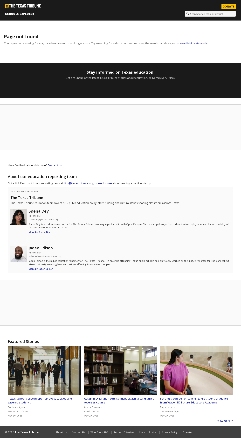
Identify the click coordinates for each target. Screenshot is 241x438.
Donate (187, 432)
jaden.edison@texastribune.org (45, 256)
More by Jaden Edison (41, 268)
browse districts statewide (191, 43)
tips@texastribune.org (78, 183)
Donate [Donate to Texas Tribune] (228, 6)
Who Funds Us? (99, 432)
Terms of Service (124, 432)
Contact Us (78, 432)
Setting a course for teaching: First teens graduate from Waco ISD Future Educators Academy (194, 400)
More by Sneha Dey (39, 232)
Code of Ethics (147, 432)
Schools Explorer (19, 14)
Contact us (55, 165)
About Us (61, 432)
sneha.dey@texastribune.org (43, 219)
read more (105, 183)
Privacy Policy (169, 432)
